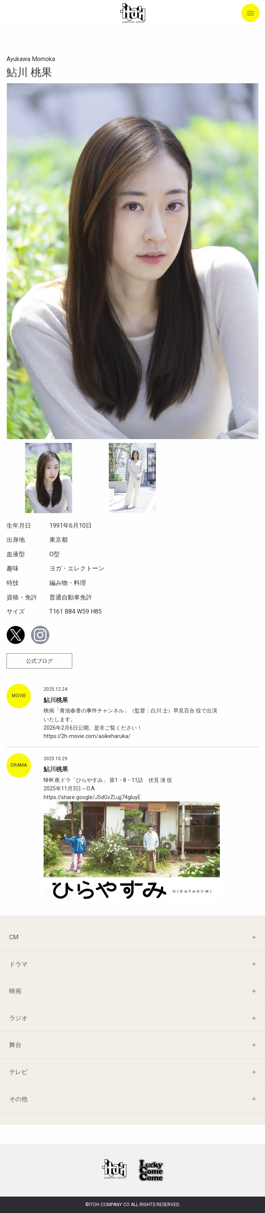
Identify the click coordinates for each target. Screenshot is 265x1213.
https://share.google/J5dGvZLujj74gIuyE (92, 797)
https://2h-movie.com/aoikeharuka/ (87, 736)
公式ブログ (39, 661)
